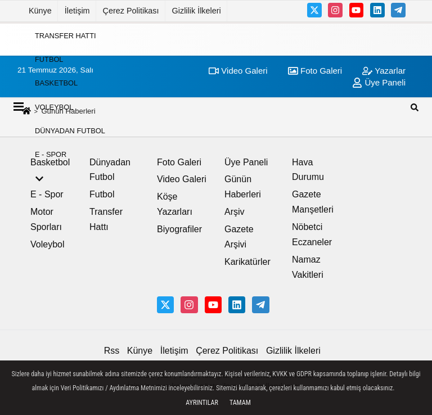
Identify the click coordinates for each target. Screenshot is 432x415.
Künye (40, 10)
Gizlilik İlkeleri (196, 10)
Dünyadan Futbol (70, 131)
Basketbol (56, 83)
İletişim (77, 10)
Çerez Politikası (131, 10)
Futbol (49, 59)
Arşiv (234, 211)
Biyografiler (179, 229)
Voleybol (54, 106)
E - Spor (50, 154)
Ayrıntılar (202, 403)
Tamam (240, 403)
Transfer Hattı (65, 35)
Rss (112, 350)
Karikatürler (247, 262)
